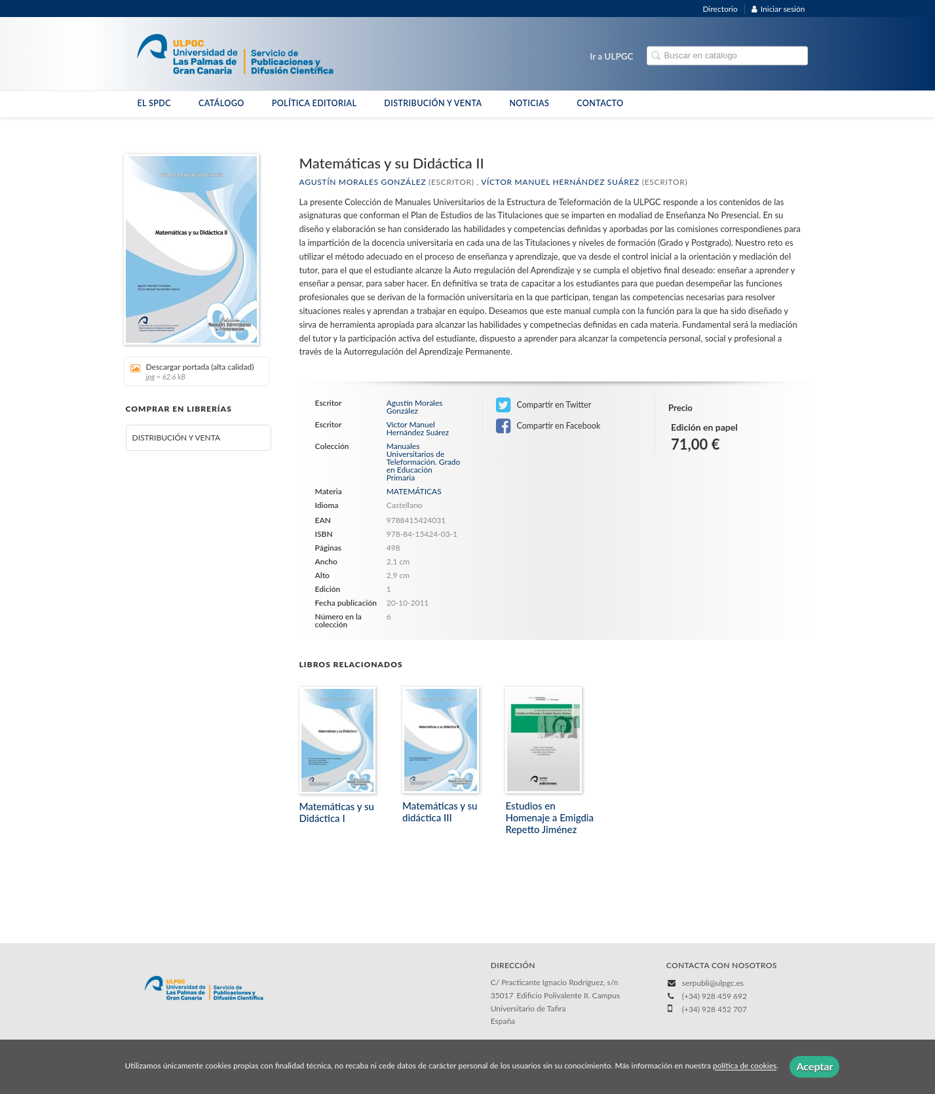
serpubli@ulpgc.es (713, 983)
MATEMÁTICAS (414, 491)
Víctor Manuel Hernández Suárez (560, 182)
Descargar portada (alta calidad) (192, 371)
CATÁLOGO (221, 103)
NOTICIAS (529, 103)
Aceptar (814, 1066)
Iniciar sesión (778, 9)
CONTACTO (600, 103)
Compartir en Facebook (548, 426)
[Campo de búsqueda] (727, 56)
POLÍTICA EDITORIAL (314, 103)
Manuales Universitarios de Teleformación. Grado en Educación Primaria (424, 462)
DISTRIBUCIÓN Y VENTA (433, 103)
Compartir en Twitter (543, 405)
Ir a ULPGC (611, 56)
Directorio (720, 9)
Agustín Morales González (363, 182)
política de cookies (744, 1066)
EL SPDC (154, 103)
